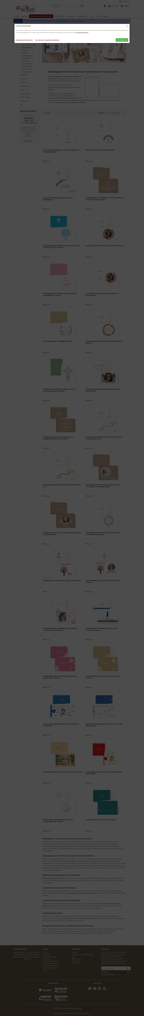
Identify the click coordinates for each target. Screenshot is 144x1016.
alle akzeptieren (122, 40)
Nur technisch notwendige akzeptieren (47, 40)
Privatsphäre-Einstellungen (24, 40)
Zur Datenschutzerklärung (82, 32)
